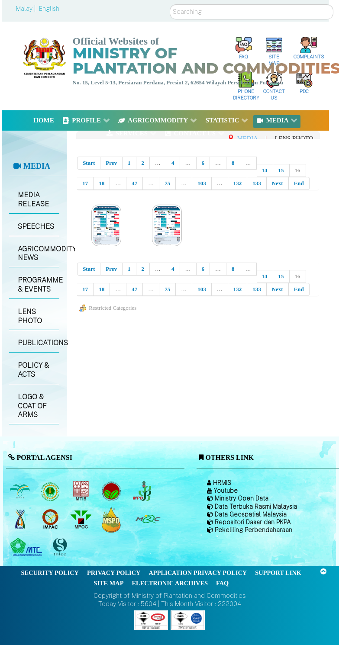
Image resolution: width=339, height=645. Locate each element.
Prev (111, 163)
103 (201, 183)
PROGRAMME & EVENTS (38, 284)
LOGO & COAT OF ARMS (32, 406)
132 (237, 183)
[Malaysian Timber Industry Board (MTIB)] (81, 491)
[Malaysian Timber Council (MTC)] (27, 547)
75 (167, 183)
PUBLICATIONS (38, 343)
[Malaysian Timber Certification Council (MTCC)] (61, 547)
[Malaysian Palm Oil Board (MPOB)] (20, 491)
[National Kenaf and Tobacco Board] (20, 519)
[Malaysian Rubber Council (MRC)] (147, 519)
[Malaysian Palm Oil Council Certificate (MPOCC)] (112, 519)
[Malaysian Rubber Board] (51, 491)
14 (265, 170)
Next (277, 183)
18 (101, 183)
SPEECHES (36, 226)
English (49, 8)
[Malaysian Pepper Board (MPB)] (142, 491)
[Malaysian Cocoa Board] (112, 491)
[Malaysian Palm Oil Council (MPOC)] (81, 519)
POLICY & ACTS (33, 370)
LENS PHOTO (30, 316)
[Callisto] (151, 619)
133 (256, 183)
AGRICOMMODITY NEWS (38, 253)
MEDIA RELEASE (33, 199)
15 (281, 170)
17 (85, 183)
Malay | (26, 8)
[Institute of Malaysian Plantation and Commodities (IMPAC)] (51, 519)
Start (89, 163)
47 (134, 183)
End (299, 183)
